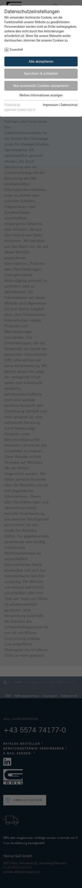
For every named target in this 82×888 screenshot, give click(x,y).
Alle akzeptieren (41, 61)
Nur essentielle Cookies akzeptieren (41, 86)
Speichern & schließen (41, 73)
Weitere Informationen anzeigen (41, 95)
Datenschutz (69, 105)
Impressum (50, 105)
